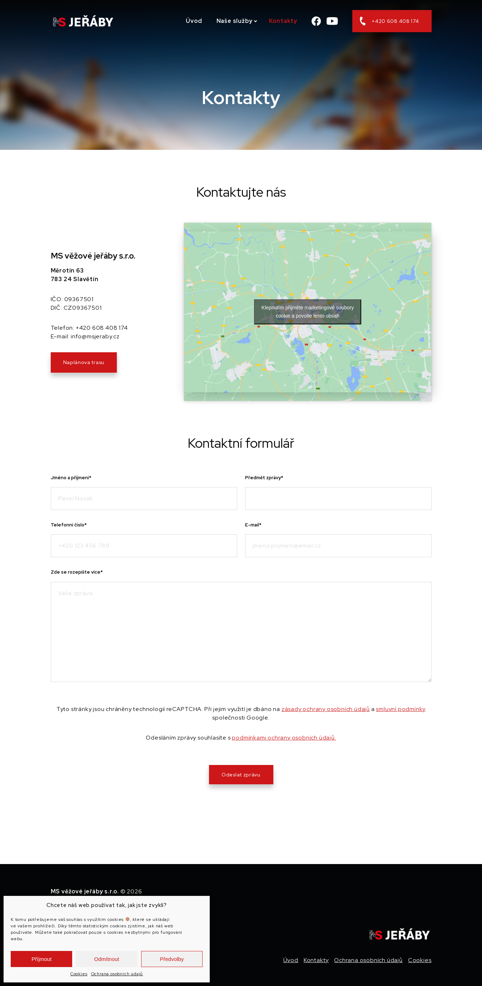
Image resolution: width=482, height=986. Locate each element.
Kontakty (283, 21)
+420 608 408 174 (389, 21)
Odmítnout (106, 959)
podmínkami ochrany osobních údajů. (284, 737)
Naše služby (235, 21)
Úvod (194, 21)
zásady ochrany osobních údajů (326, 709)
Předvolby (172, 959)
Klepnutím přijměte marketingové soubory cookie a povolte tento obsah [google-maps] (308, 312)
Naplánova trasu (84, 362)
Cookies (79, 974)
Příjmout (41, 959)
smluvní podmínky (401, 709)
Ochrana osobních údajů (117, 974)
